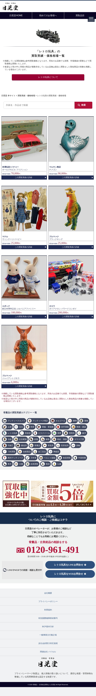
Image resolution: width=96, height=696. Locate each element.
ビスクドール (44, 433)
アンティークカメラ (16, 421)
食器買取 (67, 458)
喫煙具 (72, 433)
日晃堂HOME (16, 15)
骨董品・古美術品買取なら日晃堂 (44, 684)
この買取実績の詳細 (23, 177)
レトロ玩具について (48, 77)
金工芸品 (42, 451)
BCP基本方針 (48, 626)
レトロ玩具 (12, 433)
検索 (83, 105)
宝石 (21, 427)
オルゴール (60, 421)
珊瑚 (75, 421)
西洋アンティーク (15, 458)
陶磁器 (56, 451)
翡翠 (59, 433)
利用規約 (48, 610)
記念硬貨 (23, 439)
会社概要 (48, 593)
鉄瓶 (36, 439)
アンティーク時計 (40, 421)
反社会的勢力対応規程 (48, 643)
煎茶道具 (65, 445)
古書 (21, 464)
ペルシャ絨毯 (50, 458)
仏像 (59, 464)
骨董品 (37, 445)
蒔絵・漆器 (62, 439)
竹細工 (10, 445)
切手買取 (65, 427)
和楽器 (28, 433)
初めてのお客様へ (48, 15)
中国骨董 (82, 458)
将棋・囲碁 (81, 427)
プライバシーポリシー (48, 601)
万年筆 (33, 458)
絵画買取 (34, 464)
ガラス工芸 (79, 439)
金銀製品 (27, 451)
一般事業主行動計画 (48, 635)
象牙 (84, 433)
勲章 (32, 427)
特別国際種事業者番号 (48, 618)
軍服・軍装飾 (48, 427)
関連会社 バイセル (48, 652)
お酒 (10, 427)
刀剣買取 (11, 451)
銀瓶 (48, 439)
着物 (86, 421)
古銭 (10, 439)
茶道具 (51, 445)
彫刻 (48, 464)
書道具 (24, 445)
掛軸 (78, 445)
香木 (10, 464)
